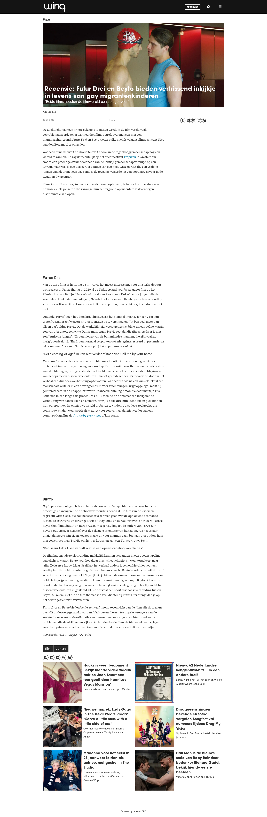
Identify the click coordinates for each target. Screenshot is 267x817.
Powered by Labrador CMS (133, 812)
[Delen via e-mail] (193, 120)
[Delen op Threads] (199, 120)
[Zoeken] (208, 7)
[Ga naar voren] (55, 6)
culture (61, 649)
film (47, 649)
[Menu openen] (220, 7)
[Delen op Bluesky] (204, 120)
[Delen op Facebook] (182, 120)
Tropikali (130, 157)
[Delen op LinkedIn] (188, 120)
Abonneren (192, 7)
